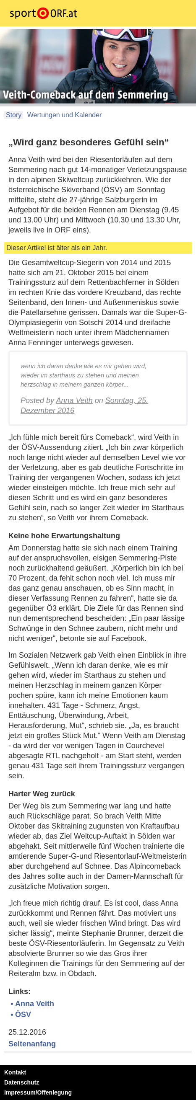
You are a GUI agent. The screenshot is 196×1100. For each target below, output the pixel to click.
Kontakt (15, 1072)
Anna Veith (74, 400)
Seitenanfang (32, 1044)
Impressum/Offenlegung (38, 1092)
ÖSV (23, 1014)
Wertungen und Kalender (63, 115)
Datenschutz (21, 1082)
